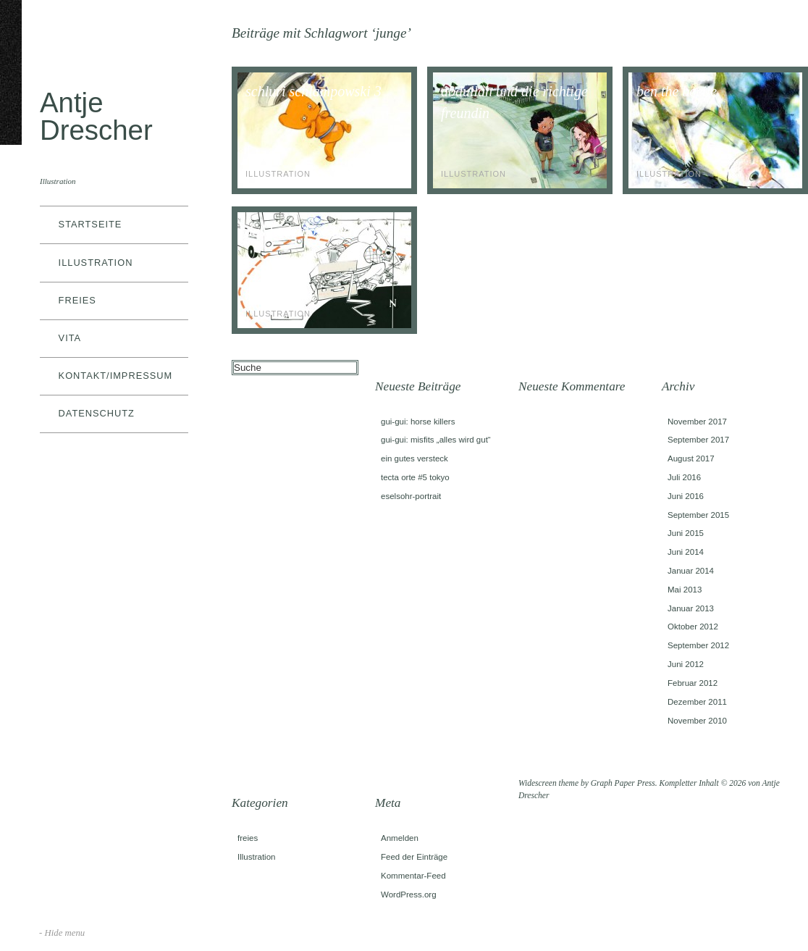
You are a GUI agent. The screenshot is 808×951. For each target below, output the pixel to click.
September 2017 (698, 439)
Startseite (90, 224)
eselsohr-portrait (411, 496)
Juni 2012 (686, 664)
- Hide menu (62, 933)
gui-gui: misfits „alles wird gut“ (436, 439)
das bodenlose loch (300, 231)
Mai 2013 (685, 589)
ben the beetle (676, 91)
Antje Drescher (96, 116)
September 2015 (698, 515)
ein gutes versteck (414, 458)
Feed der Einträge (414, 856)
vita (70, 337)
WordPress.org (409, 894)
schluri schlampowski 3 (313, 91)
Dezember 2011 (697, 701)
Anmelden (399, 838)
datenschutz (97, 413)
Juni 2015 (686, 533)
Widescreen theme (548, 783)
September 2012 (698, 645)
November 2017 (697, 421)
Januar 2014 (691, 570)
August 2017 (691, 458)
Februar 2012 (692, 683)
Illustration (96, 262)
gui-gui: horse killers (418, 421)
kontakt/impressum (116, 375)
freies (77, 300)
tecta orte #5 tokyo (415, 477)
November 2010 (697, 720)
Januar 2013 (691, 608)
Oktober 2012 (693, 626)
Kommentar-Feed (413, 875)
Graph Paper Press (623, 783)
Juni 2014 (686, 552)
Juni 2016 (686, 496)
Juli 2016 (684, 477)
